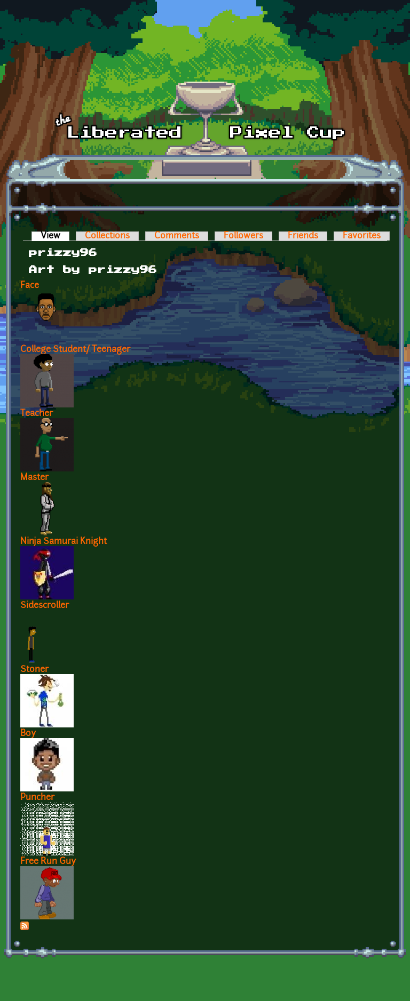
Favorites (362, 236)
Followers (243, 236)
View (55, 236)
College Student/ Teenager (75, 350)
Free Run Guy (48, 862)
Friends (303, 236)
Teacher (36, 414)
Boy (28, 734)
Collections (107, 236)
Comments (176, 236)
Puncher (37, 798)
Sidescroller (44, 606)
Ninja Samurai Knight (63, 542)
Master (34, 478)
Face (29, 286)
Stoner (34, 670)
